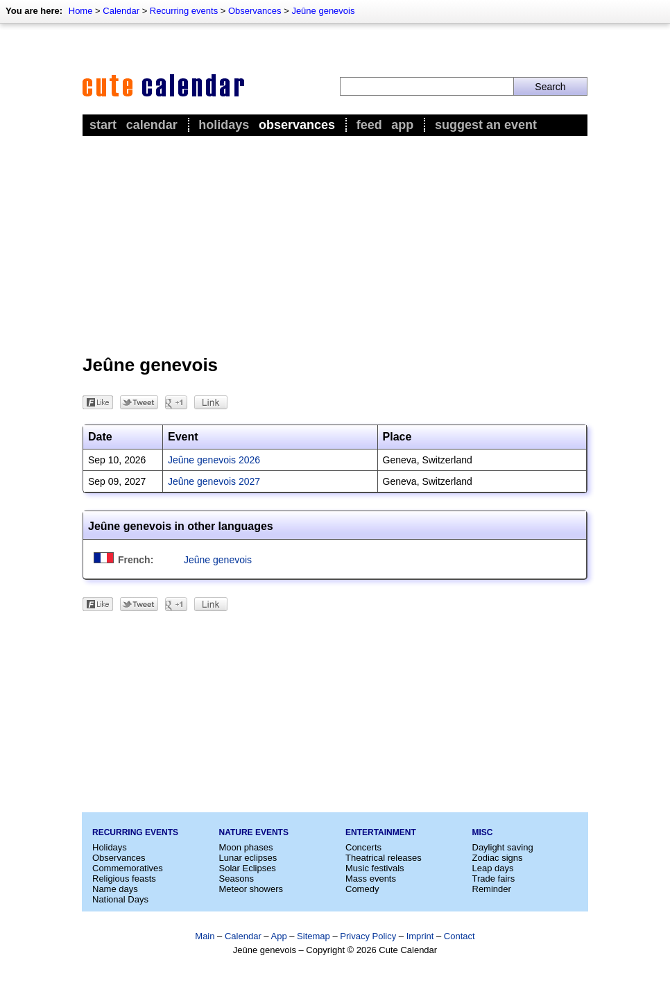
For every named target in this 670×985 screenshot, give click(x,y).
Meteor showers (251, 889)
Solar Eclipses (247, 868)
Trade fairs (493, 878)
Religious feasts (124, 878)
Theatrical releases (383, 858)
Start (103, 125)
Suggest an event (486, 125)
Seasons (237, 878)
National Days (120, 899)
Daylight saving (502, 847)
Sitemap (313, 936)
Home (81, 11)
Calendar (121, 11)
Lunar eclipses (248, 858)
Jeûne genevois (322, 11)
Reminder (491, 889)
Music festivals (374, 868)
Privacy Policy (368, 936)
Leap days (493, 868)
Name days (115, 889)
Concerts (363, 847)
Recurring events (184, 11)
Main (204, 936)
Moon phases (246, 847)
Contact (459, 936)
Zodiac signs (497, 858)
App (402, 125)
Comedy (362, 889)
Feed (369, 125)
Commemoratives (127, 868)
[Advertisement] (335, 243)
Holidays (223, 125)
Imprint (420, 936)
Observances (255, 11)
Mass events (370, 878)
